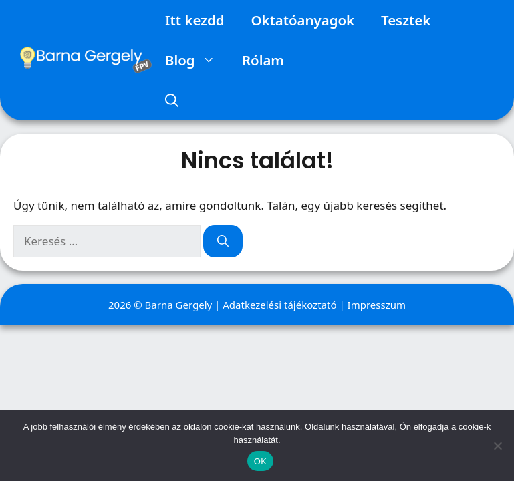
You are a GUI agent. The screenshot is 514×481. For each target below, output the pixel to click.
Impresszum (377, 304)
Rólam (263, 60)
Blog (197, 60)
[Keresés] (223, 241)
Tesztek (405, 20)
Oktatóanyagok (302, 20)
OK (260, 461)
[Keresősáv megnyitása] (172, 100)
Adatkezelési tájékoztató (279, 304)
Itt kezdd (195, 20)
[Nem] (497, 445)
